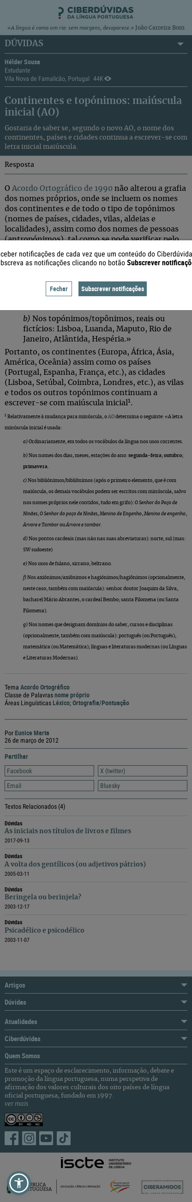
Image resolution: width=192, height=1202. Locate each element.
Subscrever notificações (112, 288)
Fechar (59, 288)
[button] (19, 1183)
